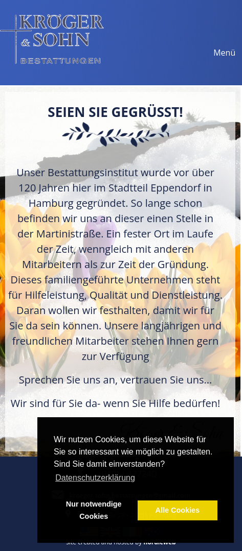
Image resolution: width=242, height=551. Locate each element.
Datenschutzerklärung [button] (95, 477)
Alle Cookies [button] (178, 510)
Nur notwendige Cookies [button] (94, 510)
